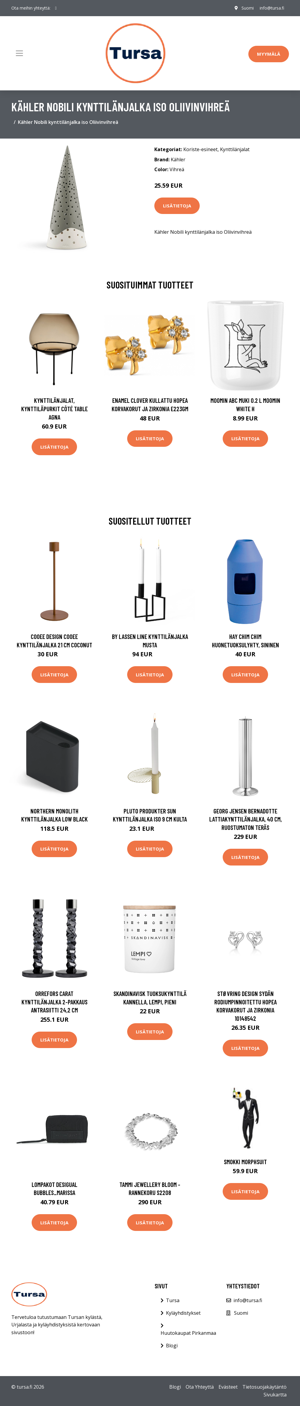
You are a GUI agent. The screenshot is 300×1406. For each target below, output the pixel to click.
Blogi (172, 1345)
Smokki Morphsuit (245, 1161)
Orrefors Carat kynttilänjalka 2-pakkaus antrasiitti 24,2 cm (54, 1002)
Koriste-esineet (200, 149)
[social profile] (56, 8)
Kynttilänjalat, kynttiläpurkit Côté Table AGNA (54, 408)
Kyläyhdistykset (183, 1313)
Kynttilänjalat (235, 149)
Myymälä (268, 54)
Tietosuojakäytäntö (264, 1387)
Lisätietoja (177, 206)
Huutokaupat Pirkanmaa (188, 1333)
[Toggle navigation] (19, 53)
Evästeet (228, 1387)
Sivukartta (275, 1394)
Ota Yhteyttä (200, 1387)
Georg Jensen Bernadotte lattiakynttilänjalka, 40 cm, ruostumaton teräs (245, 819)
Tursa (172, 1300)
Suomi (247, 8)
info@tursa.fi (272, 8)
